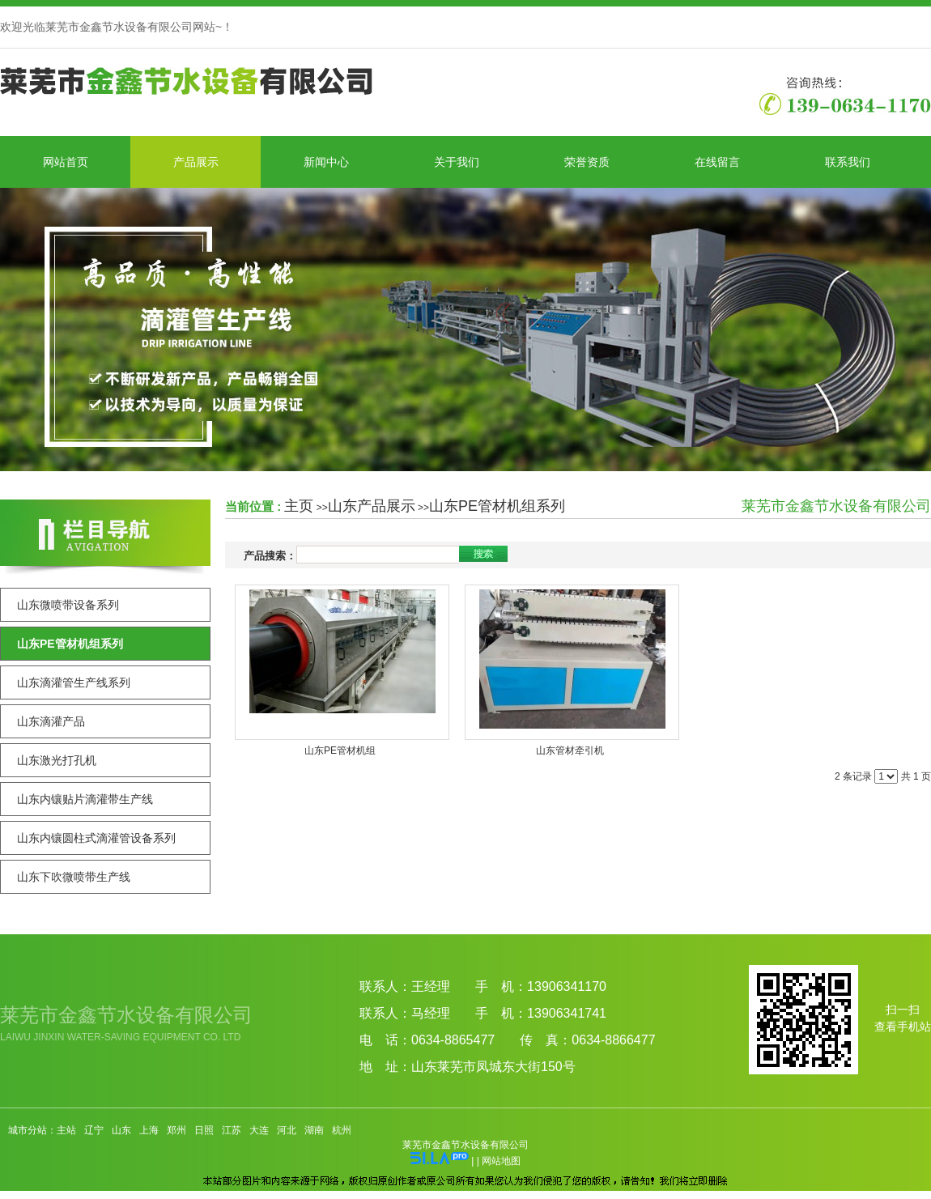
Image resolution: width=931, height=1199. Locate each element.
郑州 (176, 1130)
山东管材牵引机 (570, 750)
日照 (204, 1130)
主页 (298, 506)
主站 (66, 1130)
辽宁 (94, 1130)
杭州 (341, 1130)
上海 (149, 1130)
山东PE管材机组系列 (497, 506)
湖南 (314, 1130)
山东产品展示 (371, 506)
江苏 (231, 1130)
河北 (286, 1130)
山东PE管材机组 (340, 750)
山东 (121, 1130)
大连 (259, 1130)
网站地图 (501, 1161)
